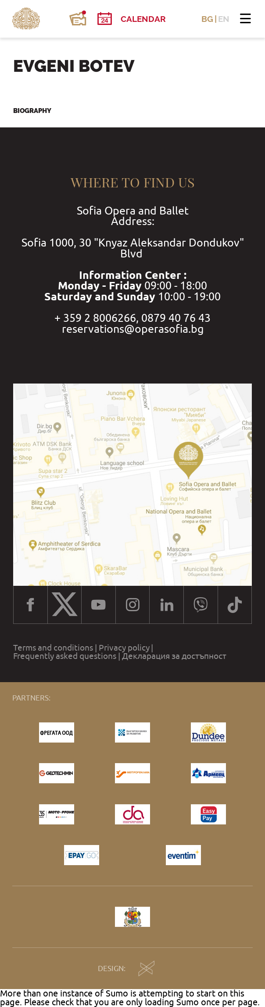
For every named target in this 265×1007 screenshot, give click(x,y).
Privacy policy (124, 648)
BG (207, 19)
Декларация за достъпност (174, 656)
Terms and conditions (53, 648)
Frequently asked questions (64, 656)
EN (223, 19)
